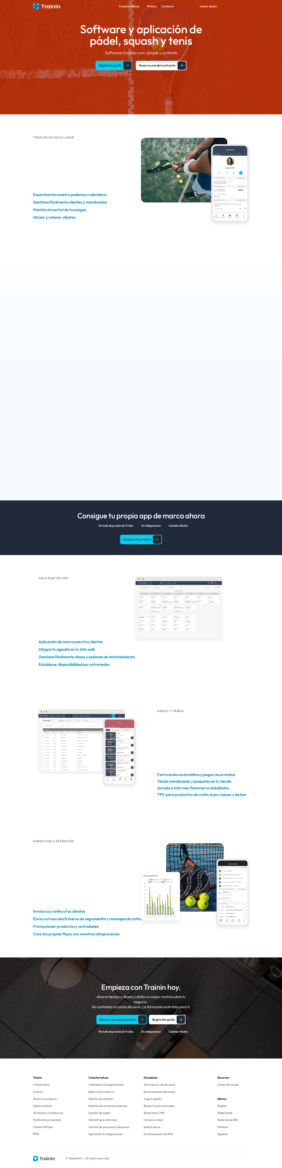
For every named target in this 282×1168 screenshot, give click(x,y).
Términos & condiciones (48, 1113)
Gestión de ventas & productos (107, 1106)
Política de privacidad (47, 1120)
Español (222, 1134)
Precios (38, 1092)
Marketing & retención (102, 1120)
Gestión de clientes (100, 1099)
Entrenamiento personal (159, 1092)
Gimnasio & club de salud (159, 1084)
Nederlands (224, 1113)
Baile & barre (152, 1127)
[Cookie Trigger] (43, 1126)
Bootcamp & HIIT (154, 1113)
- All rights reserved (96, 1158)
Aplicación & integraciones (105, 1134)
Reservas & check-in (101, 1092)
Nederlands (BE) (227, 1120)
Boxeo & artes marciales (159, 1106)
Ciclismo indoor (154, 1120)
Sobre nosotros (42, 1106)
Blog (36, 1133)
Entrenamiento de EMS (158, 1134)
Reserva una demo (45, 1099)
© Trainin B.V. (74, 1158)
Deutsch (222, 1127)
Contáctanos (41, 1084)
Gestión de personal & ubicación (108, 1127)
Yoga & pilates (153, 1099)
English (222, 1106)
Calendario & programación (106, 1084)
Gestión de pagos (99, 1113)
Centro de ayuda (227, 1084)
